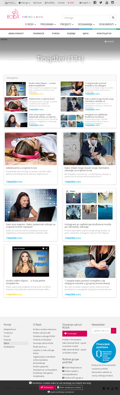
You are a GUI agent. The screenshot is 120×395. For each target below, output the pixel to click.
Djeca (6, 343)
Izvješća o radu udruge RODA (43, 352)
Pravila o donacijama (71, 339)
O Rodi (37, 324)
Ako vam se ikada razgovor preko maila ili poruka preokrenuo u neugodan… (99, 90)
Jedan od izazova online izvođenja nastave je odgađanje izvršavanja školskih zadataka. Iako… (27, 231)
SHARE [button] (109, 41)
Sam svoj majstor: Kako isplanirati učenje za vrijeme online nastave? (30, 225)
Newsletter (98, 324)
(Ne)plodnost (10, 329)
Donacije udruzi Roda (43, 343)
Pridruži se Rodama (42, 339)
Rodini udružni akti (41, 332)
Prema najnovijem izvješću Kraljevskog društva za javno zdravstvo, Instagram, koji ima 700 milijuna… (87, 231)
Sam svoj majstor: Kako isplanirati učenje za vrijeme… (43, 115)
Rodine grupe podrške (70, 360)
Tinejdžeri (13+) (36, 94)
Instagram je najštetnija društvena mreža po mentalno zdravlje (88, 225)
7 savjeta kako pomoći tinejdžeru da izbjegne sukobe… (95, 85)
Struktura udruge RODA (44, 336)
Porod (7, 336)
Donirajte (70, 333)
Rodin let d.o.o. (40, 346)
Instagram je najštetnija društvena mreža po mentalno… (96, 117)
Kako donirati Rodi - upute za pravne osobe (74, 344)
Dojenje (7, 339)
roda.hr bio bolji (83, 383)
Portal (7, 324)
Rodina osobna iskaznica (44, 329)
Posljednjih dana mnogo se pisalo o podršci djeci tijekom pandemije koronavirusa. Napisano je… (28, 172)
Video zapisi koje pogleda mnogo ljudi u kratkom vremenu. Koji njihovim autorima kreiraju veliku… (28, 288)
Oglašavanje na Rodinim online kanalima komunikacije (44, 359)
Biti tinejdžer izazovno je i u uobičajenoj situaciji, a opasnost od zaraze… (98, 105)
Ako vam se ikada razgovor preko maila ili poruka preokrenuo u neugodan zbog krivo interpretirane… (89, 288)
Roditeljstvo (9, 346)
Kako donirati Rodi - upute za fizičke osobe (74, 351)
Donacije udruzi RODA (72, 326)
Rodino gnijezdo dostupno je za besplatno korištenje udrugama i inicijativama (45, 371)
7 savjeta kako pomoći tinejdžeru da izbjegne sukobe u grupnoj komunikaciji (87, 282)
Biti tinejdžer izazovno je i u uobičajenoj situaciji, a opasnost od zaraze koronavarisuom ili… (88, 175)
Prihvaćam (47, 387)
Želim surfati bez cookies (69, 387)
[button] (10, 3)
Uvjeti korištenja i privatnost (61, 392)
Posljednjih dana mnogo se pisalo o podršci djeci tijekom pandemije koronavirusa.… (43, 103)
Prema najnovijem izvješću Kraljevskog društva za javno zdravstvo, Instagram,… (97, 121)
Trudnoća (8, 332)
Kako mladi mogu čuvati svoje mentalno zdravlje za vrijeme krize (87, 169)
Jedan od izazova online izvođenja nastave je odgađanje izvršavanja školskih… (43, 121)
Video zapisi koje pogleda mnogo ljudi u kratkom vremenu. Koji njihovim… (43, 90)
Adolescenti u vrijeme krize (42, 98)
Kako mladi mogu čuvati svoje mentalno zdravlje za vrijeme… (99, 101)
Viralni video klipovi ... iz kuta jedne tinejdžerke (42, 84)
